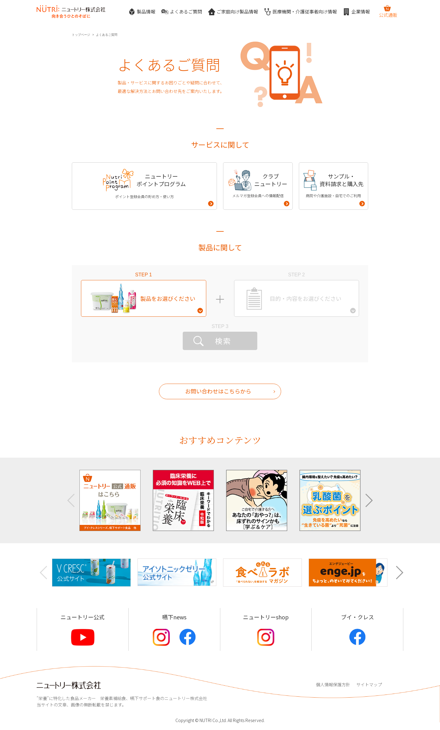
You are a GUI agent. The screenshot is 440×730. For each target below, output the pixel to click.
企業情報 (356, 11)
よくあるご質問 (181, 11)
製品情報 (141, 11)
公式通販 (388, 11)
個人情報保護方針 (333, 684)
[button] (369, 500)
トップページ (81, 34)
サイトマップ (369, 684)
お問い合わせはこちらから (218, 391)
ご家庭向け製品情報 (233, 11)
